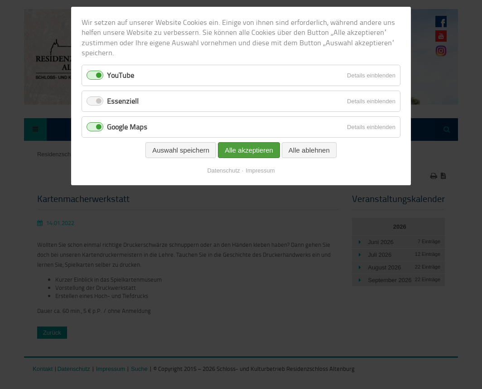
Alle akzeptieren (249, 150)
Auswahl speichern (180, 150)
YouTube (120, 75)
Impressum (260, 170)
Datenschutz (223, 170)
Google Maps (127, 127)
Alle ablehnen (309, 150)
